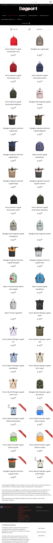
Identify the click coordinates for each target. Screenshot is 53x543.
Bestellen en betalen (23, 506)
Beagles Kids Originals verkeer (40, 234)
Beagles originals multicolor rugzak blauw (13, 156)
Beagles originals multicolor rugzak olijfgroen (40, 129)
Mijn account (26, 23)
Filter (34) (13, 29)
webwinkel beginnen (30, 540)
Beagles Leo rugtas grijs (40, 49)
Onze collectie (12, 15)
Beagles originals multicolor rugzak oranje (13, 472)
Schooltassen (23, 15)
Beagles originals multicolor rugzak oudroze (40, 182)
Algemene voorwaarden (24, 517)
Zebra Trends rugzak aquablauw (39, 288)
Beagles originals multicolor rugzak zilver (40, 261)
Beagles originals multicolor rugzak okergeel (13, 261)
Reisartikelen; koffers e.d (8, 19)
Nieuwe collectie (22, 532)
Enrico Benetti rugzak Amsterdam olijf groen (40, 209)
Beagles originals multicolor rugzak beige (13, 182)
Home (4, 15)
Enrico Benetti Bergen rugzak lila (13, 341)
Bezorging (20, 508)
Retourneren (21, 511)
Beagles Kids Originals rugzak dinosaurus (40, 393)
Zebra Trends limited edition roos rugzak (13, 288)
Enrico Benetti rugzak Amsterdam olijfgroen (13, 103)
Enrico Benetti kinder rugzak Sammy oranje (39, 446)
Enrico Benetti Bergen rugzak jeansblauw (13, 367)
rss (24, 540)
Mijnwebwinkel (43, 540)
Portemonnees (44, 15)
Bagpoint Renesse (6, 507)
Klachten (20, 513)
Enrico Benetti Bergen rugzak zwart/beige (40, 472)
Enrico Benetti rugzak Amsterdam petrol (40, 77)
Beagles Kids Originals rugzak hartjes (40, 103)
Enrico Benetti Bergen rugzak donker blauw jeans (13, 420)
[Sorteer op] (39, 29)
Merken (20, 19)
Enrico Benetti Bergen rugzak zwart (40, 314)
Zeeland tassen (34, 15)
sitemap (22, 540)
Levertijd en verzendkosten (24, 510)
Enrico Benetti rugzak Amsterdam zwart (13, 209)
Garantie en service (23, 515)
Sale (19, 533)
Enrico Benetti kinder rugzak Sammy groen (13, 446)
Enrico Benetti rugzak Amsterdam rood (13, 50)
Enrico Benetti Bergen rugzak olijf (40, 341)
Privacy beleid (21, 518)
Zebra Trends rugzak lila (13, 313)
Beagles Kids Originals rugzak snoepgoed (13, 235)
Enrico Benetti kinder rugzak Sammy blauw (39, 420)
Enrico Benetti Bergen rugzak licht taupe (40, 367)
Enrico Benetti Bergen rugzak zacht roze (13, 393)
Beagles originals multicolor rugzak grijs (13, 129)
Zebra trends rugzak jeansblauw (39, 156)
